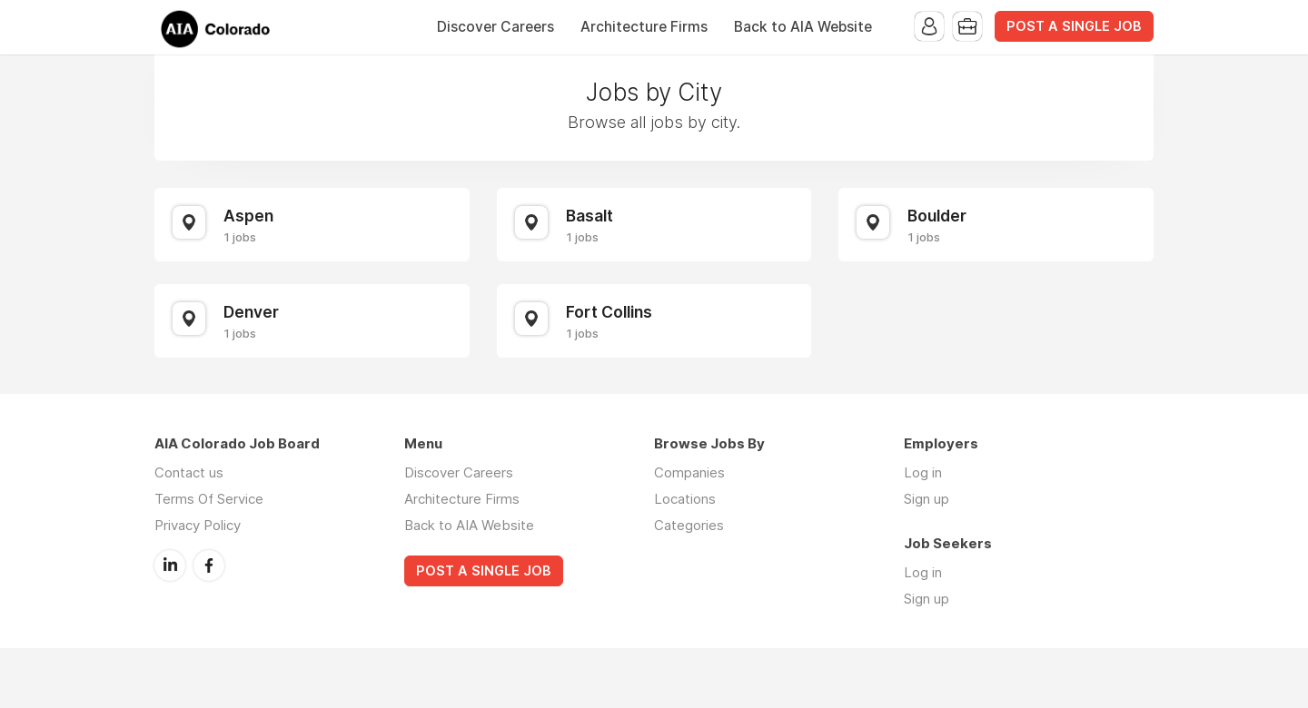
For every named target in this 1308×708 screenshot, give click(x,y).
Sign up (926, 498)
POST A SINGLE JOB (1074, 26)
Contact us (188, 472)
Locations (685, 498)
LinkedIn (169, 565)
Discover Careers (495, 26)
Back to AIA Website (803, 26)
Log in (923, 472)
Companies (689, 472)
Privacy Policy (197, 525)
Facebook (208, 565)
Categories (689, 525)
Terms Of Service (208, 498)
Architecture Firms (644, 26)
